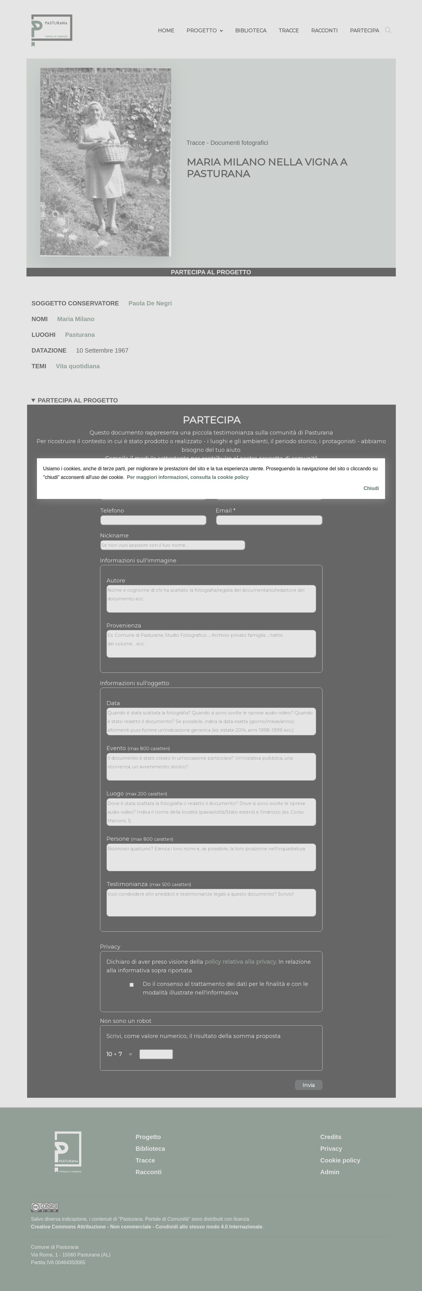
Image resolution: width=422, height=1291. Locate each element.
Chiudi (371, 488)
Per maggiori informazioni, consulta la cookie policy (188, 477)
